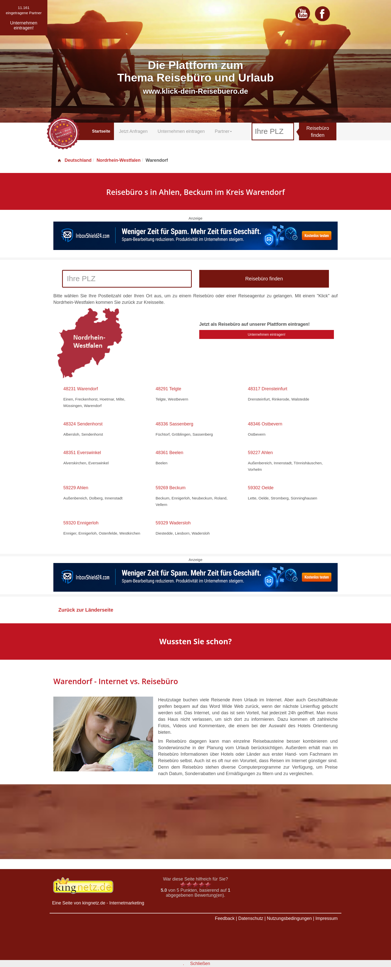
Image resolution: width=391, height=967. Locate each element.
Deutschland (74, 160)
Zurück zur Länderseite (85, 610)
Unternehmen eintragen (181, 131)
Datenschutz (250, 918)
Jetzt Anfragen (133, 131)
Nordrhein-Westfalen (119, 160)
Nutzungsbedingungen (289, 918)
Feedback (225, 918)
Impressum (326, 918)
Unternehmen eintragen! (267, 334)
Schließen (200, 963)
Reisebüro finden (317, 131)
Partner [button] (223, 131)
